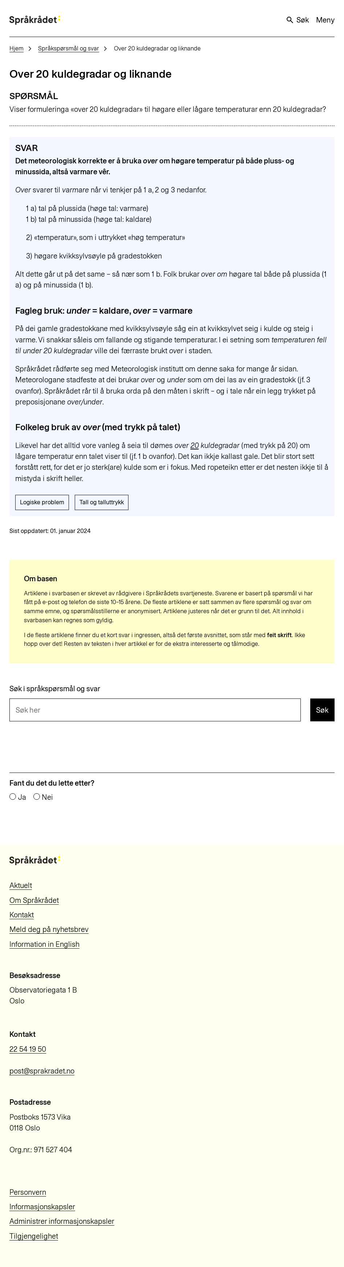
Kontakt (21, 914)
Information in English (44, 944)
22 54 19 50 (27, 1049)
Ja (22, 797)
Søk (297, 20)
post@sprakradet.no (41, 1071)
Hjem (16, 48)
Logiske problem (42, 502)
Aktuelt (20, 885)
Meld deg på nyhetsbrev (49, 929)
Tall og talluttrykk (101, 502)
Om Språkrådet (34, 900)
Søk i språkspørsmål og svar (54, 689)
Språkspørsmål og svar (68, 48)
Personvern (27, 1192)
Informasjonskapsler (42, 1206)
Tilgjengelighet (33, 1236)
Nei (47, 797)
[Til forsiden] (34, 20)
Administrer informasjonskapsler (61, 1221)
